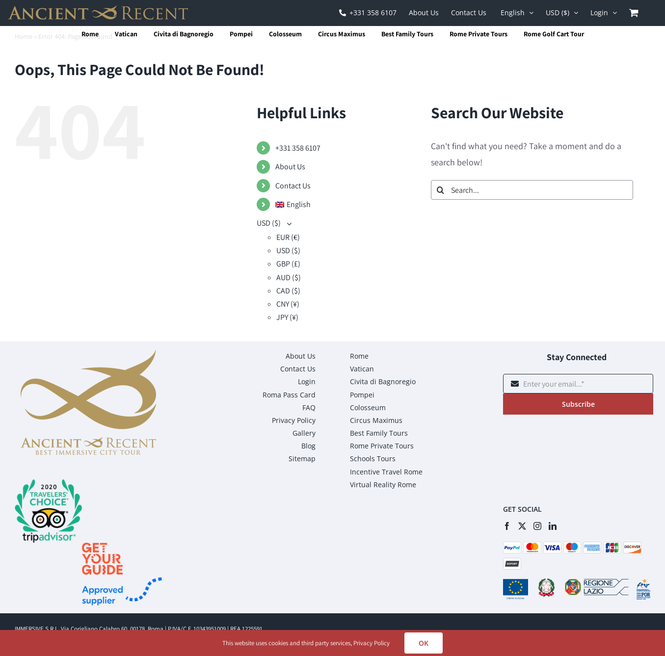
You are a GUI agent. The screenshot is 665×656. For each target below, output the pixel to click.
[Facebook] (507, 526)
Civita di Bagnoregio (183, 33)
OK (423, 643)
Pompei (241, 33)
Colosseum (285, 33)
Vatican (126, 33)
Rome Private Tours (478, 33)
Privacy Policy (371, 643)
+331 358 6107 (297, 148)
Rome (90, 33)
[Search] (441, 190)
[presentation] (577, 451)
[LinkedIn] (553, 526)
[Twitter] (522, 526)
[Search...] (532, 190)
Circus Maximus (341, 33)
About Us (290, 166)
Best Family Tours (407, 33)
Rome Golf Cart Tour (554, 33)
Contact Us (293, 186)
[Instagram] (537, 526)
